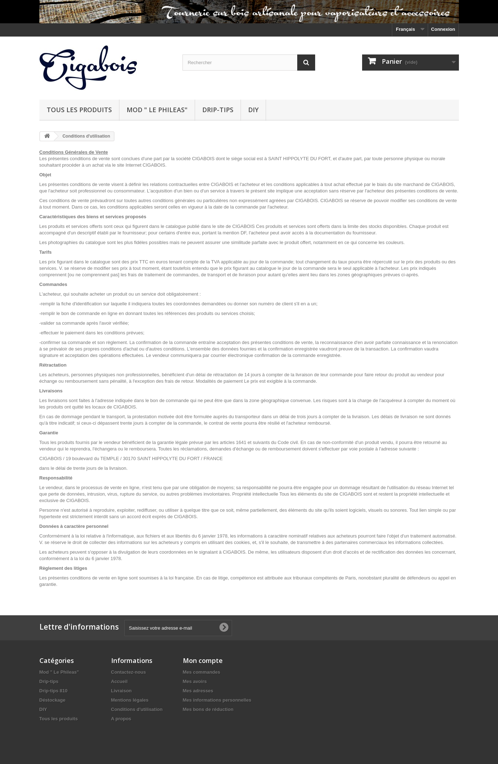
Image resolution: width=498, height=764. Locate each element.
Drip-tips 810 (53, 690)
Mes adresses (198, 690)
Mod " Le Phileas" (157, 109)
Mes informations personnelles (217, 700)
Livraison (121, 690)
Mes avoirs (195, 681)
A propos (121, 718)
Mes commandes (201, 672)
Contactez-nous (128, 672)
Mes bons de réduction (208, 709)
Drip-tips (217, 109)
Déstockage (52, 700)
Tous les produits (79, 109)
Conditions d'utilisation (137, 709)
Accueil (119, 681)
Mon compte (203, 660)
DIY (253, 109)
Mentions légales (130, 700)
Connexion (443, 29)
